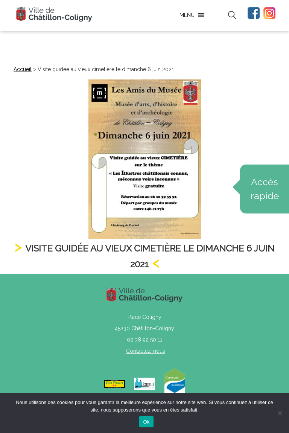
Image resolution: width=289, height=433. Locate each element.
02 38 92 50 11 (144, 340)
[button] (187, 15)
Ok (146, 422)
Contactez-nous (145, 351)
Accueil (23, 69)
